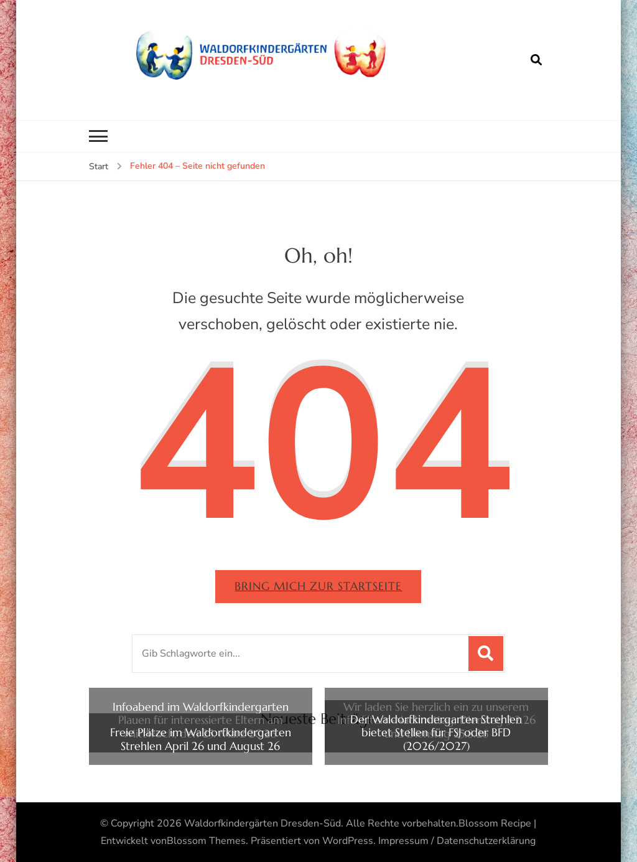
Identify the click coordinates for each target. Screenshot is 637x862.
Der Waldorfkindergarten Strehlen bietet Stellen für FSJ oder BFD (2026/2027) (436, 733)
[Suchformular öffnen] (536, 60)
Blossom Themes (206, 841)
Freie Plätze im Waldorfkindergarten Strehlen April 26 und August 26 (200, 739)
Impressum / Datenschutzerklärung (457, 841)
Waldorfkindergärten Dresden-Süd (262, 823)
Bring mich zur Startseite (318, 586)
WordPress (347, 841)
